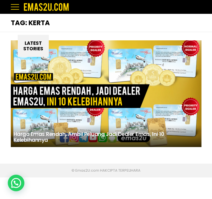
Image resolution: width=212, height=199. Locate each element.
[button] (16, 183)
